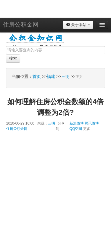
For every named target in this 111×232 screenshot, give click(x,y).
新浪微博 (77, 123)
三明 (65, 76)
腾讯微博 (92, 123)
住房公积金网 (20, 24)
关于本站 (78, 24)
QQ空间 (76, 129)
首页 (37, 76)
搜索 (13, 58)
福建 (51, 76)
